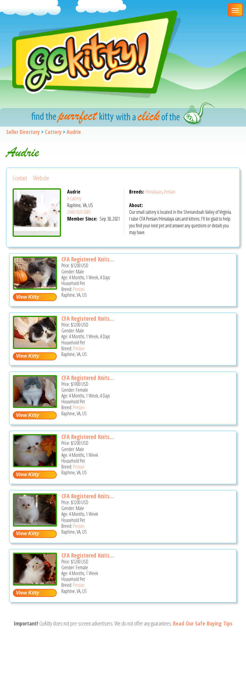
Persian (169, 191)
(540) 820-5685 (79, 212)
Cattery (53, 131)
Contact (20, 178)
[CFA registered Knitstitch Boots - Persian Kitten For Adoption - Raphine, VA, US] (35, 347)
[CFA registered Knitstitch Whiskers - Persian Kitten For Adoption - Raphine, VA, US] (35, 287)
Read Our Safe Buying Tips (203, 623)
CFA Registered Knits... (87, 259)
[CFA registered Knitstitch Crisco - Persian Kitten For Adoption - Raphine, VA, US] (35, 465)
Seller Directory (23, 131)
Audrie (74, 131)
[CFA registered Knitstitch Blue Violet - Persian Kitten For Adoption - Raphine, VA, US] (35, 406)
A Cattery (74, 198)
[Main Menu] (235, 10)
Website (41, 178)
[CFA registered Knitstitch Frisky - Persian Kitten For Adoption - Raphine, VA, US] (35, 524)
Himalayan (153, 191)
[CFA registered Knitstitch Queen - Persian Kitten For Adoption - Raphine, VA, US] (35, 583)
